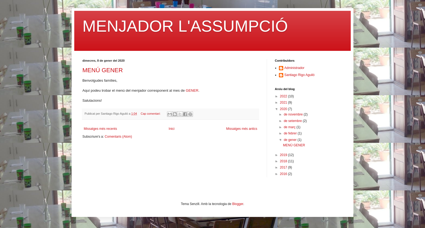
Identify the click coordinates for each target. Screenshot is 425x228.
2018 (284, 161)
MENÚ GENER (102, 70)
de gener (291, 140)
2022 (284, 96)
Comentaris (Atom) (118, 136)
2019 (284, 155)
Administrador (294, 68)
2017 (284, 167)
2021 (284, 102)
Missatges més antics (241, 129)
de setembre (293, 121)
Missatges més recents (100, 129)
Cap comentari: (151, 113)
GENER (192, 90)
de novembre (294, 114)
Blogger (237, 204)
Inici (171, 129)
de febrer (291, 133)
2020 (284, 109)
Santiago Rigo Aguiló (299, 75)
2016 (284, 174)
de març (290, 127)
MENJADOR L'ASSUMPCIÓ (185, 26)
